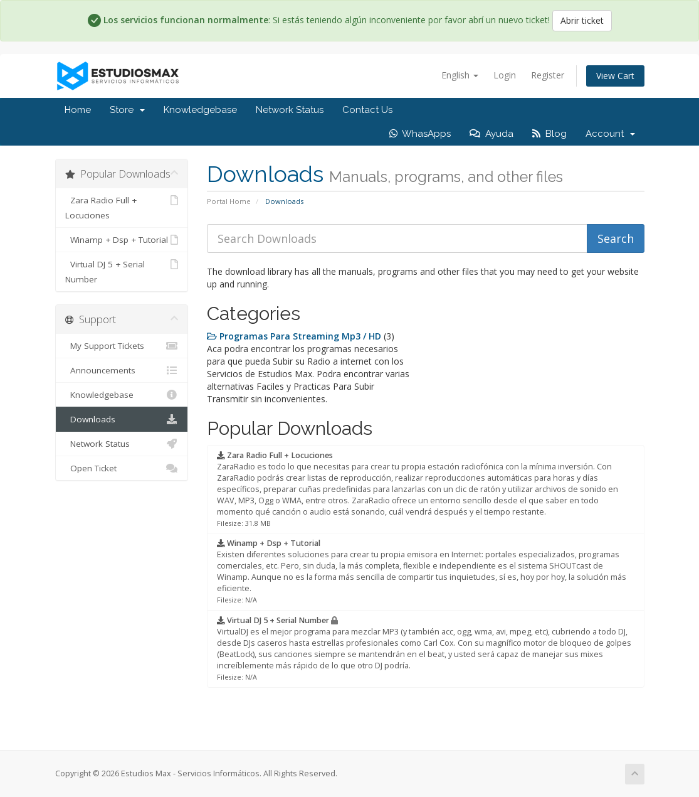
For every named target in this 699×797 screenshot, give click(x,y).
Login (504, 75)
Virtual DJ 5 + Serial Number (122, 271)
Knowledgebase (200, 109)
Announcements (122, 370)
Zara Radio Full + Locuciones (122, 207)
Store (127, 109)
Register (547, 75)
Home (78, 109)
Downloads (122, 419)
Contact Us (367, 109)
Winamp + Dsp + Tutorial (122, 239)
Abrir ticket (582, 20)
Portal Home (229, 201)
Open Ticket (122, 468)
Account (610, 133)
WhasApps (420, 133)
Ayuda (491, 133)
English (459, 75)
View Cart (615, 76)
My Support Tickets (122, 345)
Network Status (289, 109)
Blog (549, 133)
